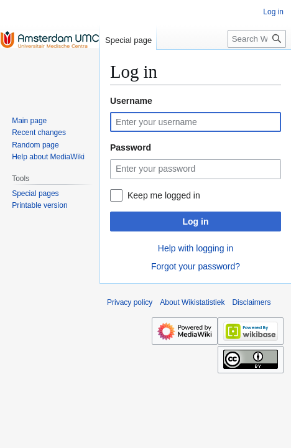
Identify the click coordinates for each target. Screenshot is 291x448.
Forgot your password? (195, 266)
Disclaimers (251, 302)
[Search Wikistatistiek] (257, 39)
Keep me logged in (163, 195)
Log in (196, 221)
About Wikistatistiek (192, 302)
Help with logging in (195, 248)
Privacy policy (129, 302)
